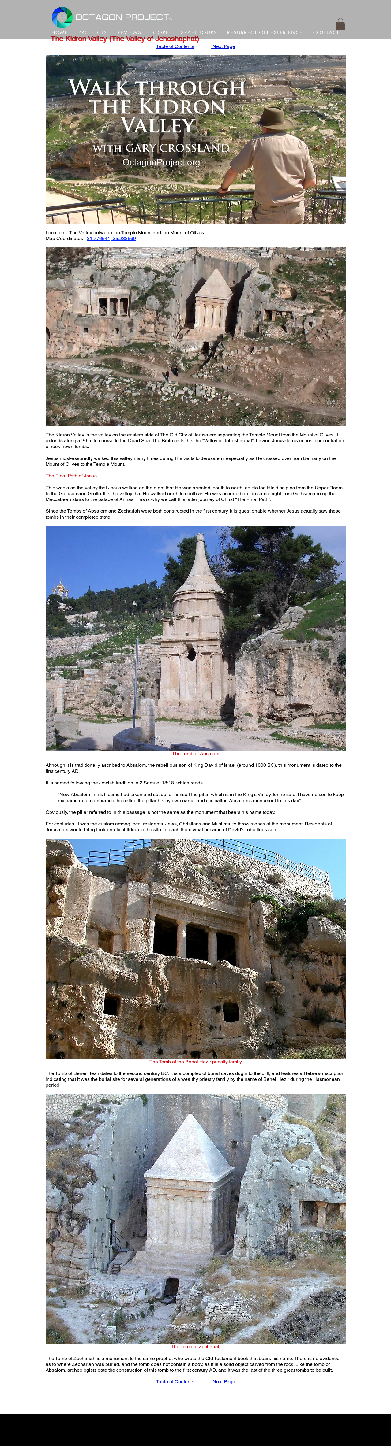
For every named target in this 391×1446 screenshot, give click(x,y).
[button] (340, 24)
